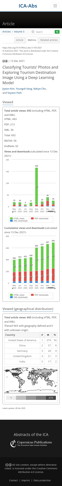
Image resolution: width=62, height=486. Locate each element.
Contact (13, 480)
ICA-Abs (28, 5)
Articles (6, 31)
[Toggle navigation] (55, 6)
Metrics (32, 40)
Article (19, 40)
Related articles (49, 40)
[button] (33, 31)
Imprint (25, 480)
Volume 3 (19, 31)
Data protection (42, 480)
